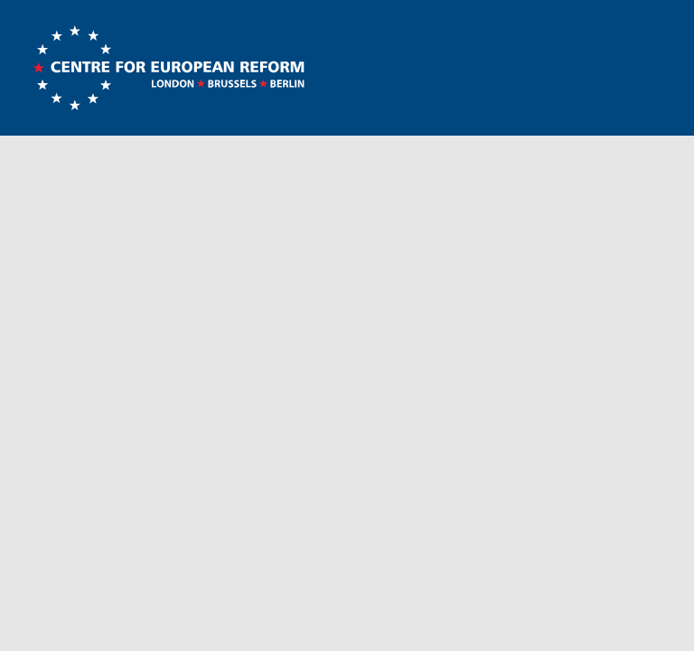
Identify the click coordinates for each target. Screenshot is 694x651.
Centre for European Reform (168, 68)
